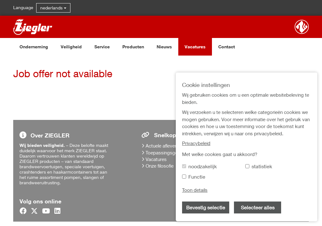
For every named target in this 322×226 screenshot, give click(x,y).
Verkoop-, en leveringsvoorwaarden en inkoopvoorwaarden (265, 184)
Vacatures (195, 46)
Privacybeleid (253, 169)
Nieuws (164, 46)
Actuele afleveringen (167, 145)
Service (102, 46)
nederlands (53, 7)
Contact (226, 46)
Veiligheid (71, 46)
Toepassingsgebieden (169, 152)
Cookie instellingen (258, 207)
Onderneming (33, 46)
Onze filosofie (160, 166)
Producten (133, 46)
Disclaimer (250, 199)
